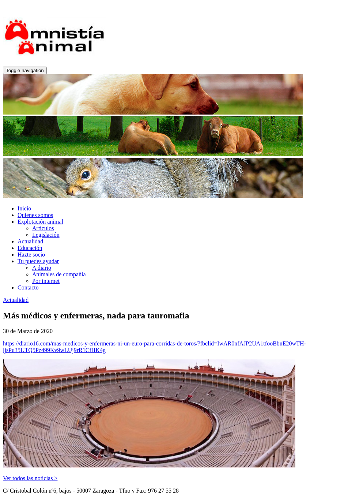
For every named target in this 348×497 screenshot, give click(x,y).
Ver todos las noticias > (30, 478)
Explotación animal (40, 221)
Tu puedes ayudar (38, 261)
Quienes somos (35, 215)
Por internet (46, 281)
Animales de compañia (59, 274)
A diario (41, 268)
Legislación (46, 235)
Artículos (43, 228)
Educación (30, 248)
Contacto (28, 287)
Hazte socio (31, 254)
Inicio (24, 208)
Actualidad (30, 241)
